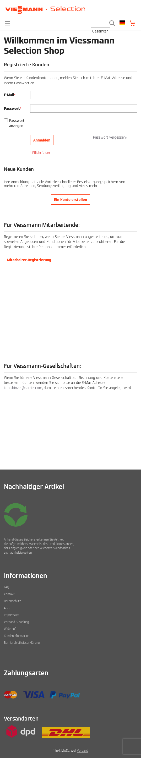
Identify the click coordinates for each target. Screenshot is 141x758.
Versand (82, 750)
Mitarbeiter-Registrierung (29, 260)
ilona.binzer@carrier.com (23, 388)
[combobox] (100, 31)
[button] (122, 22)
